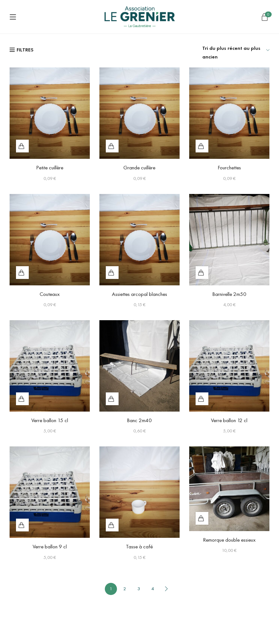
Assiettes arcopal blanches (139, 294)
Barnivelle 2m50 (229, 294)
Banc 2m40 (139, 420)
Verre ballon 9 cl (50, 546)
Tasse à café (139, 546)
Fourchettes (229, 167)
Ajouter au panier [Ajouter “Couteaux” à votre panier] (22, 272)
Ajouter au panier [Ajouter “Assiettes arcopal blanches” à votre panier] (112, 272)
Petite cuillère (49, 167)
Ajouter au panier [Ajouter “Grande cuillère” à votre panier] (112, 146)
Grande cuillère (139, 167)
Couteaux (50, 294)
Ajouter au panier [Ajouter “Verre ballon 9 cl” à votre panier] (22, 525)
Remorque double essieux (229, 540)
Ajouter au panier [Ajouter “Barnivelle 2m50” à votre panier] (202, 272)
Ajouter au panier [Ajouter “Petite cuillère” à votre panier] (22, 146)
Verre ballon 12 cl (229, 420)
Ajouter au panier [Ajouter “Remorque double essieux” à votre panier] (202, 518)
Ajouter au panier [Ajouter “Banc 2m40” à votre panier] (112, 398)
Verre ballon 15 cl (49, 420)
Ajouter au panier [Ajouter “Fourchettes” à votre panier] (202, 146)
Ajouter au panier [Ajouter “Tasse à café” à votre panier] (112, 525)
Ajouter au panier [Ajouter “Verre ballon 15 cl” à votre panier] (22, 398)
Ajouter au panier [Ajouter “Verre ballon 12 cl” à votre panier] (202, 398)
